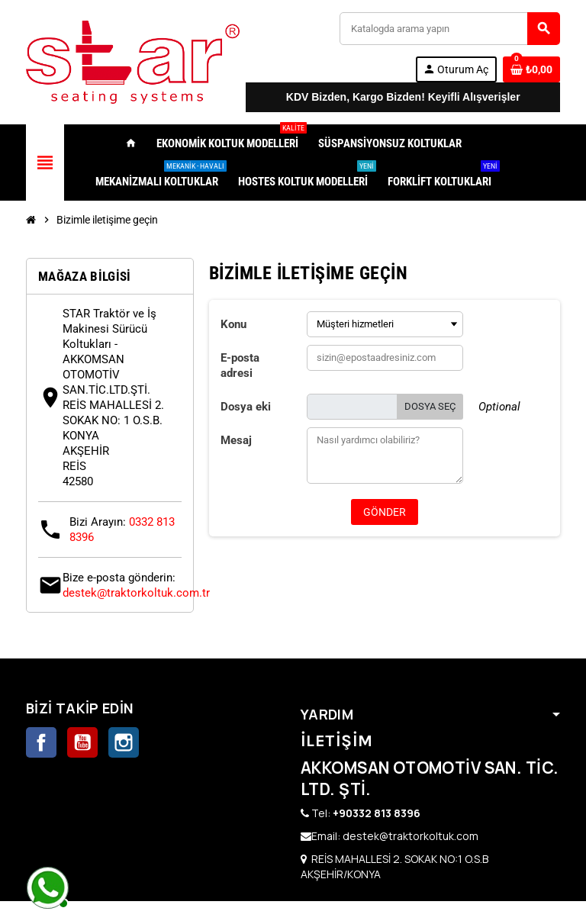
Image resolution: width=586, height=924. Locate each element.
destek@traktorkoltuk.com (410, 836)
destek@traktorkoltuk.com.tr (136, 593)
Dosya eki (246, 407)
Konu (233, 324)
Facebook (41, 742)
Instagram (123, 742)
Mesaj (236, 440)
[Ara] (449, 28)
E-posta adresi (240, 365)
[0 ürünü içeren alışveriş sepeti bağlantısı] (531, 69)
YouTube (82, 742)
